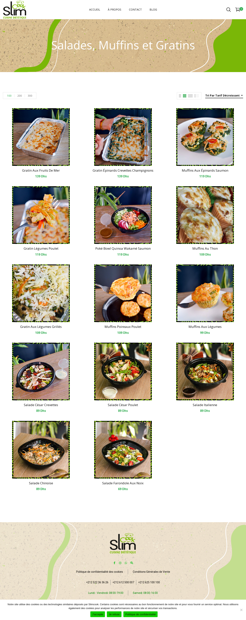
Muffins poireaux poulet (123, 326)
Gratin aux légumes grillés (41, 326)
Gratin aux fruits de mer (41, 170)
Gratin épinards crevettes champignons (123, 170)
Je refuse (114, 614)
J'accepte (97, 614)
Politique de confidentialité (140, 614)
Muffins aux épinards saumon (205, 170)
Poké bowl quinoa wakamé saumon (123, 248)
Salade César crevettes (41, 405)
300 (30, 95)
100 (9, 95)
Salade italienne (205, 405)
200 (19, 95)
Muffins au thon (205, 248)
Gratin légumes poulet (41, 248)
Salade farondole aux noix (123, 483)
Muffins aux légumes (205, 326)
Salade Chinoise (41, 483)
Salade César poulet (123, 405)
